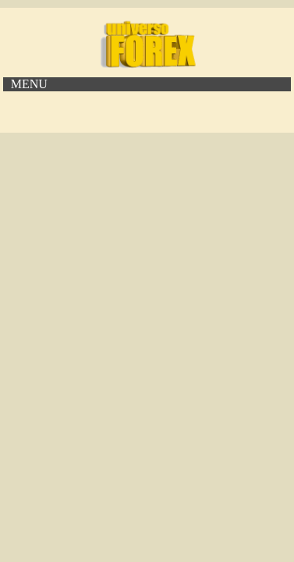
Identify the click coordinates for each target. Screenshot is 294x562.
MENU (29, 84)
